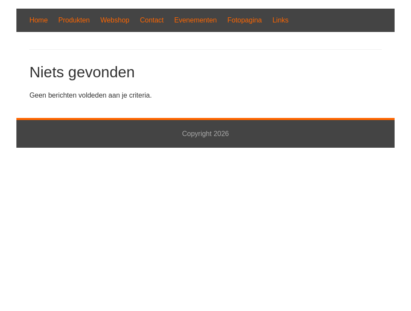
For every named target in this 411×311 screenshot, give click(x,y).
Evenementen (195, 20)
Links (281, 20)
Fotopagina (244, 20)
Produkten (74, 20)
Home (38, 20)
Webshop (114, 20)
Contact (151, 20)
